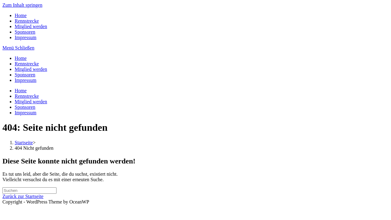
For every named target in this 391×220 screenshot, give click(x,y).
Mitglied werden (31, 26)
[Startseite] (24, 142)
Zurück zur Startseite (22, 196)
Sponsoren (25, 32)
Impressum (25, 37)
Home (21, 15)
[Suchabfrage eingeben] (29, 190)
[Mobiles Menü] (18, 47)
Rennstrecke (27, 21)
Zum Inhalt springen (22, 5)
